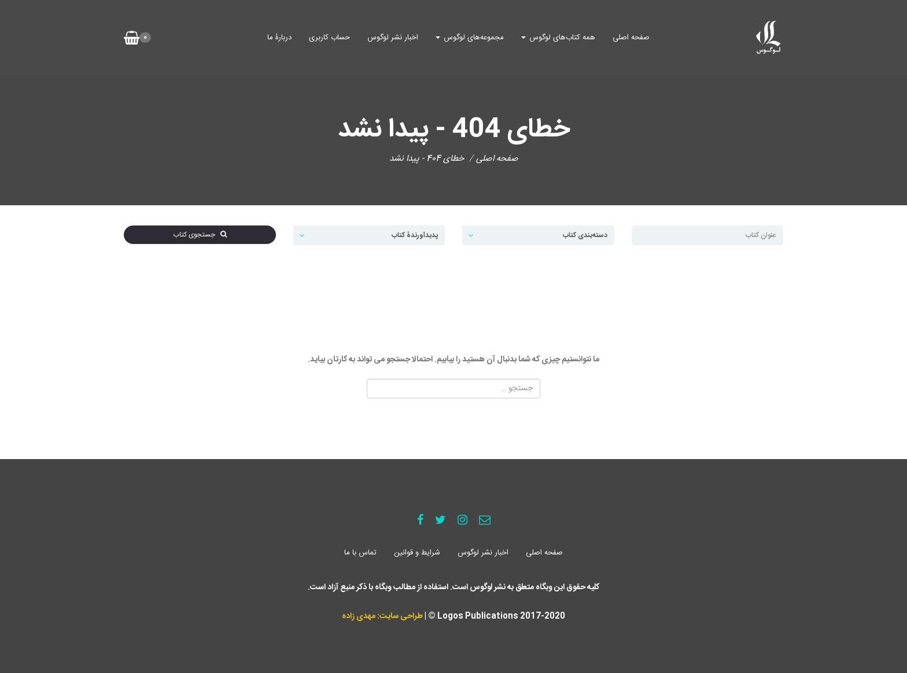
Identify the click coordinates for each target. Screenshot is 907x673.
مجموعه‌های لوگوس (470, 37)
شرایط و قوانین (417, 552)
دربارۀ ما (279, 37)
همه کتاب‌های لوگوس (558, 37)
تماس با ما (360, 552)
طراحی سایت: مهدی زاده (382, 616)
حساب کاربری (329, 37)
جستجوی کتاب (200, 235)
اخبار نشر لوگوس (392, 37)
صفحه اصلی (631, 37)
